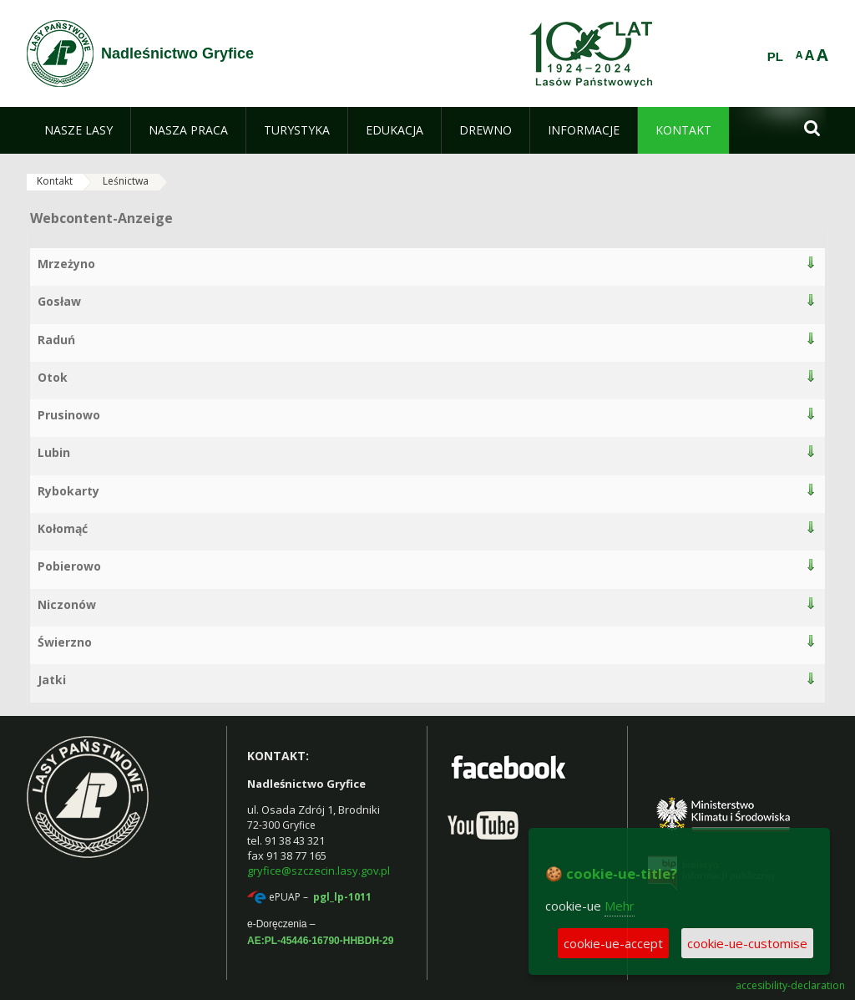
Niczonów (67, 604)
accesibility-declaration (790, 986)
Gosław (59, 301)
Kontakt (55, 181)
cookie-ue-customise (747, 943)
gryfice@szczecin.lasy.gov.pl (318, 870)
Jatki (52, 680)
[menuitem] (78, 130)
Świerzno (65, 642)
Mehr (620, 905)
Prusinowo (69, 415)
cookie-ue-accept (613, 943)
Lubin (54, 452)
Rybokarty (68, 491)
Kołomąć (63, 528)
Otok (53, 377)
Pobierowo (69, 566)
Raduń (56, 340)
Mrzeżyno (66, 264)
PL (775, 56)
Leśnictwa (126, 181)
